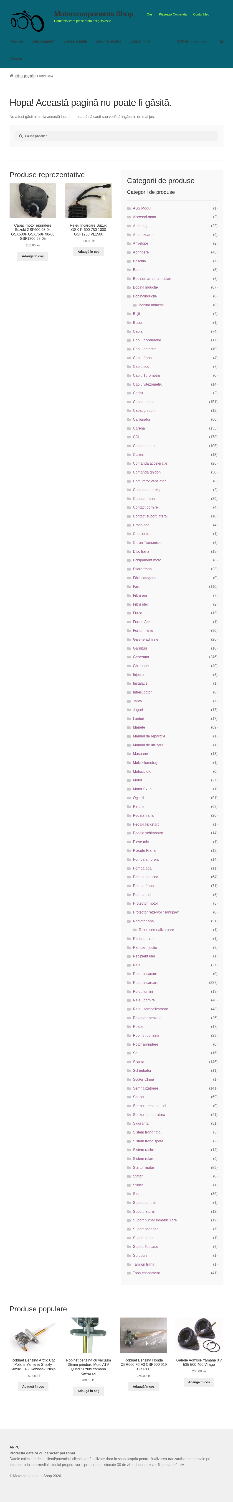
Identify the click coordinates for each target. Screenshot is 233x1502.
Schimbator (142, 1070)
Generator (141, 657)
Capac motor (143, 402)
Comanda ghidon (147, 472)
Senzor (138, 1097)
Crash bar (141, 525)
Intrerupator (142, 692)
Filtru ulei (140, 604)
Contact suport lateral (150, 516)
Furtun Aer (141, 622)
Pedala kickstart (146, 824)
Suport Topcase (145, 1247)
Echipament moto (147, 560)
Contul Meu (201, 14)
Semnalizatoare (145, 1088)
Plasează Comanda (173, 14)
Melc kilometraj (145, 763)
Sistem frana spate (148, 1141)
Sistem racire (143, 1150)
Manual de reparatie (149, 736)
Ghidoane (141, 666)
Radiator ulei (143, 939)
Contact (16, 59)
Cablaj (138, 331)
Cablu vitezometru (147, 384)
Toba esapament (146, 1273)
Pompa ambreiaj (146, 859)
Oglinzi (138, 798)
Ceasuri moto (143, 446)
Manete (139, 727)
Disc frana (141, 551)
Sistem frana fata (146, 1132)
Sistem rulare (143, 1159)
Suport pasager (145, 1229)
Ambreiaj (140, 226)
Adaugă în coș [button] (33, 256)
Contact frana (144, 499)
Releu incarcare (145, 983)
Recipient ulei (144, 956)
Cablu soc (141, 366)
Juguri (138, 710)
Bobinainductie (145, 296)
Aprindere (141, 252)
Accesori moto (144, 217)
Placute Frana (144, 850)
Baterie (138, 270)
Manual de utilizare (148, 745)
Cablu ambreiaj (145, 349)
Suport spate (143, 1238)
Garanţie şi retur (108, 41)
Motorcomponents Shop (93, 14)
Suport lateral (143, 1211)
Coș (149, 14)
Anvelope (140, 243)
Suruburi (140, 1255)
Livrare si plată (75, 41)
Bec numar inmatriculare (152, 279)
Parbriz (138, 807)
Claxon (138, 455)
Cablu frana (142, 358)
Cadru (138, 393)
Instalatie (140, 683)
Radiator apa (143, 921)
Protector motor (145, 903)
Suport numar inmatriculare (155, 1220)
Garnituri (140, 648)
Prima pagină (24, 76)
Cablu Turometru (146, 375)
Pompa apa (142, 868)
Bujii (136, 314)
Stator (138, 1176)
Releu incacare (145, 974)
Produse (16, 41)
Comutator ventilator (149, 481)
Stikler (138, 1185)
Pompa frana (143, 886)
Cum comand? (43, 41)
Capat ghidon (143, 410)
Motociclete (142, 771)
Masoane (140, 754)
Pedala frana (143, 815)
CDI (136, 437)
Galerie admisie (145, 639)
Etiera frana (142, 569)
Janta (137, 701)
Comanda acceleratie (150, 463)
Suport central (144, 1203)
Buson (138, 323)
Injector (139, 675)
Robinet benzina (146, 1035)
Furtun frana (143, 630)
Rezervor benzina (147, 1018)
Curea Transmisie (147, 543)
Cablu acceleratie (147, 340)
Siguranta (141, 1123)
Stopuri (138, 1194)
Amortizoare (142, 235)
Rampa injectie (145, 947)
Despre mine (140, 41)
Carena (139, 428)
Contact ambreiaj (146, 490)
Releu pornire (144, 1000)
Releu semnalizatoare (156, 930)
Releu (137, 965)
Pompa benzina (145, 877)
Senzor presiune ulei (149, 1106)
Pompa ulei (142, 895)
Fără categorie (144, 578)
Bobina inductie (145, 287)
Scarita (138, 1062)
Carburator (141, 419)
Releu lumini (143, 991)
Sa (135, 1053)
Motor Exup (142, 789)
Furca (137, 613)
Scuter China (143, 1079)
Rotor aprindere (145, 1044)
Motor (137, 780)
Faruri (137, 587)
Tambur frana (143, 1264)
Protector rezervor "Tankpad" (156, 912)
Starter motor (143, 1167)
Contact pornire (145, 507)
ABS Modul (142, 208)
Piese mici (141, 842)
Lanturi (138, 719)
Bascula (139, 261)
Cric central (142, 534)
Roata (138, 1027)
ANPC (15, 1447)
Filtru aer (140, 595)
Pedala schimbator (148, 833)
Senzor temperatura (149, 1115)
